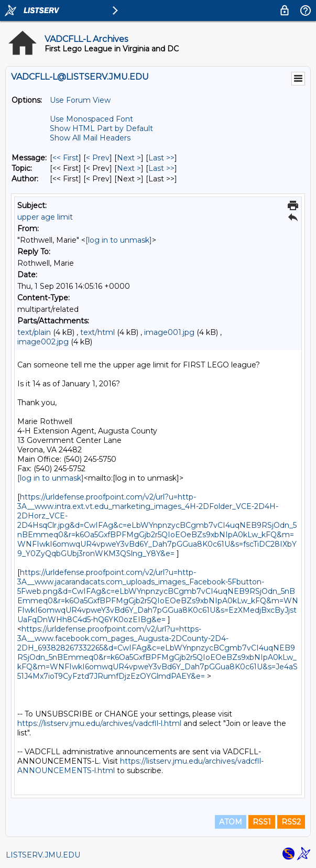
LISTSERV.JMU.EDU (43, 855)
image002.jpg (43, 341)
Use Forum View (80, 100)
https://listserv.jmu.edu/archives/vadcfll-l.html (99, 723)
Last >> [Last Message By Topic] (161, 168)
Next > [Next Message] (129, 157)
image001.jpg (169, 332)
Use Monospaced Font (91, 119)
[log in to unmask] (118, 240)
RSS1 (262, 822)
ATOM (230, 822)
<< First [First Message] (65, 157)
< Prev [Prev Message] (98, 157)
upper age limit (45, 217)
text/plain (34, 332)
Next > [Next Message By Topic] (129, 168)
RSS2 (291, 822)
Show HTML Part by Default (101, 128)
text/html (97, 332)
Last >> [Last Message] (161, 157)
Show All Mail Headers (90, 138)
